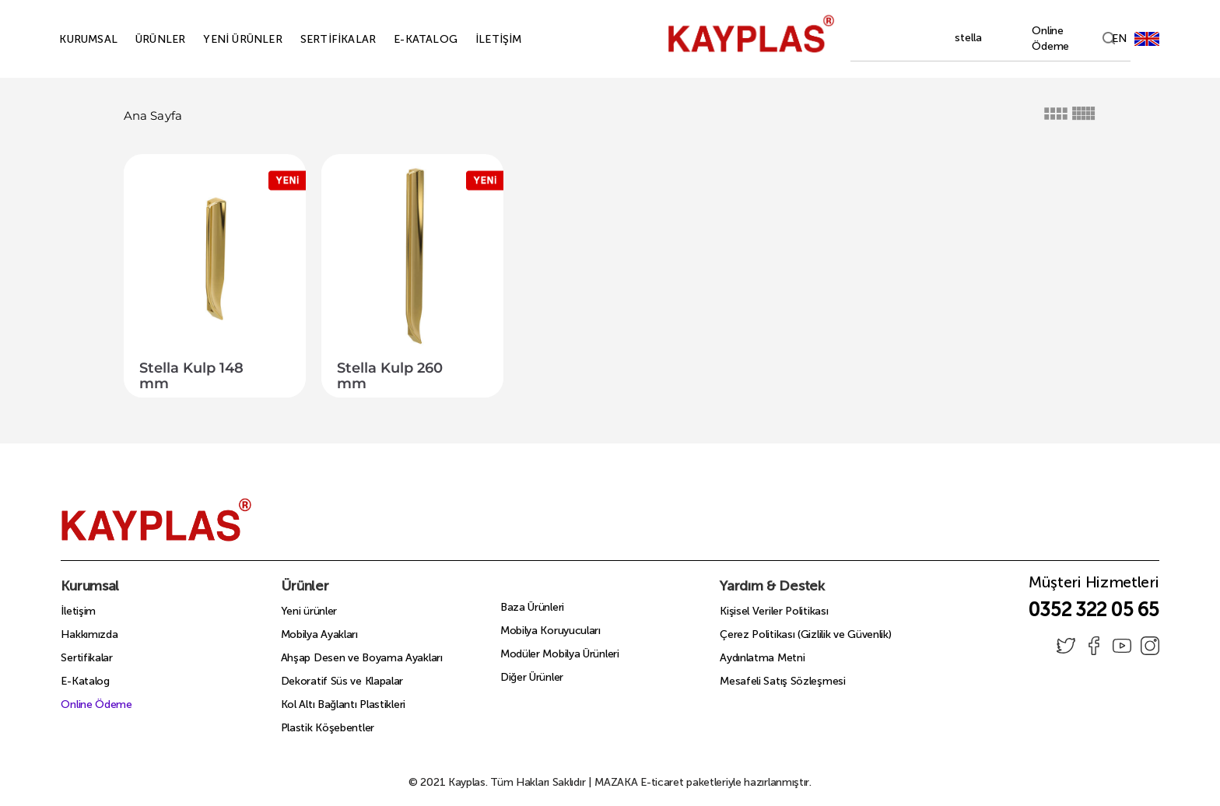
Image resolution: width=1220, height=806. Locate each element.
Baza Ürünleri (532, 607)
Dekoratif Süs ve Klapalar (342, 681)
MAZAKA (615, 782)
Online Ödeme (96, 704)
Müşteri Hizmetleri (1094, 586)
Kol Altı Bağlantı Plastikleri (343, 704)
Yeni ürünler (309, 611)
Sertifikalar (86, 657)
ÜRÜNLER (142, 39)
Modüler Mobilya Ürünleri (559, 654)
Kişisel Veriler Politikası (774, 611)
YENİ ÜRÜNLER (224, 39)
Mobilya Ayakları (319, 634)
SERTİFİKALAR (320, 39)
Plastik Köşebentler (327, 727)
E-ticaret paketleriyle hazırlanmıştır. (703, 782)
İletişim (78, 611)
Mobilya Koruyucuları (550, 630)
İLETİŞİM (480, 39)
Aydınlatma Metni (762, 657)
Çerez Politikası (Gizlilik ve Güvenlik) (805, 634)
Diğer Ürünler (531, 677)
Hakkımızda (89, 634)
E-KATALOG (408, 39)
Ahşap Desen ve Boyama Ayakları (362, 657)
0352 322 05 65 (1093, 609)
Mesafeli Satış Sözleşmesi (783, 681)
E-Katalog (85, 681)
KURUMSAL (70, 39)
